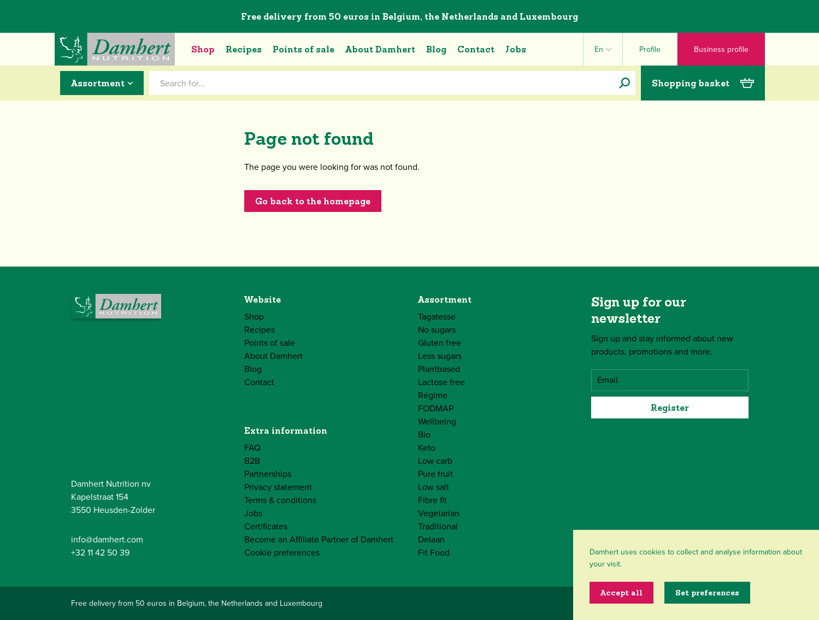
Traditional (438, 526)
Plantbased (439, 369)
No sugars (437, 329)
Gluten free (439, 342)
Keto (426, 447)
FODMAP (435, 408)
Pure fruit (435, 474)
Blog (436, 49)
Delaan (431, 539)
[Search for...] (624, 83)
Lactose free (441, 382)
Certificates (265, 526)
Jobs (515, 49)
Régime (432, 395)
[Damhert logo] (115, 49)
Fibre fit (432, 500)
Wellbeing (437, 421)
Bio (424, 434)
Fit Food (434, 552)
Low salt (433, 487)
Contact (475, 49)
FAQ (252, 447)
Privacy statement (278, 487)
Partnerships (267, 474)
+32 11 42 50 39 (100, 552)
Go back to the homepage (312, 201)
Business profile (721, 49)
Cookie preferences (282, 552)
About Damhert (380, 49)
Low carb (435, 460)
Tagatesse (437, 316)
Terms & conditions (280, 500)
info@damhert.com (107, 539)
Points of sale (303, 49)
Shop (203, 49)
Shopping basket (703, 83)
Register (670, 407)
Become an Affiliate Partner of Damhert (318, 539)
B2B (252, 460)
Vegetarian (438, 513)
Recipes (244, 49)
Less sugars (440, 356)
